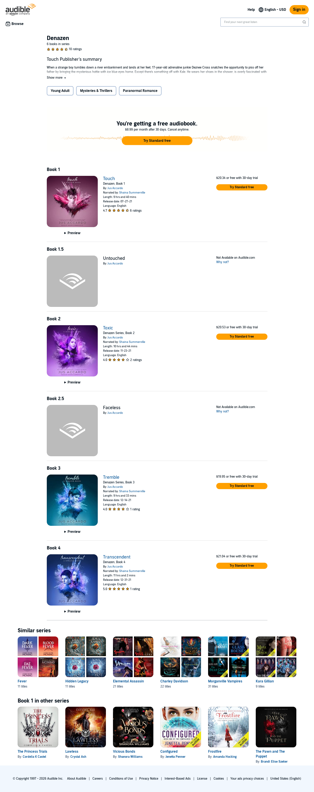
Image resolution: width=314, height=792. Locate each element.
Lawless (71, 751)
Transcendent (116, 557)
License (202, 779)
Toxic (108, 328)
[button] (57, 78)
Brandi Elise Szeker (274, 762)
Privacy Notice (148, 779)
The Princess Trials (32, 751)
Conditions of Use (121, 779)
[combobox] (264, 22)
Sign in (299, 9)
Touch (109, 178)
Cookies (219, 779)
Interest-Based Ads (178, 779)
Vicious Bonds (124, 751)
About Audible (76, 779)
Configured (169, 751)
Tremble (111, 477)
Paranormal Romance (140, 91)
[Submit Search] (305, 22)
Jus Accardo (115, 188)
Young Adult (60, 91)
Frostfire (215, 751)
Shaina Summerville (132, 192)
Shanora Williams (130, 757)
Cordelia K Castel (34, 757)
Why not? (222, 262)
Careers (97, 779)
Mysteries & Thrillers (96, 91)
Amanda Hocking (225, 757)
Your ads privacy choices (247, 779)
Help (251, 10)
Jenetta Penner (175, 757)
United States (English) (285, 779)
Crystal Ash (78, 757)
